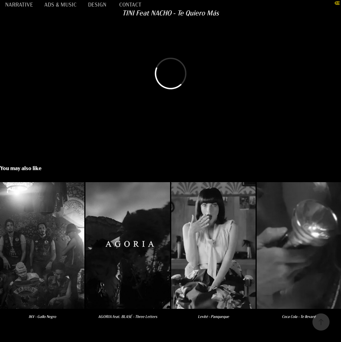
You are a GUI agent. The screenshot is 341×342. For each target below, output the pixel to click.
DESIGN (97, 4)
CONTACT (130, 4)
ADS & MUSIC (60, 4)
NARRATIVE (19, 4)
